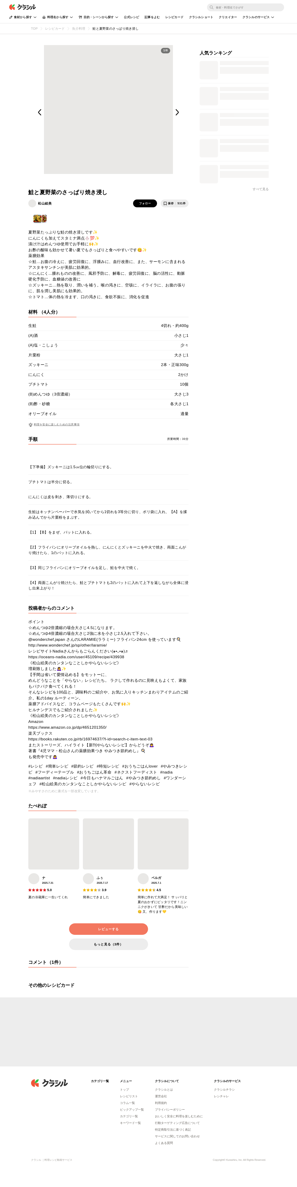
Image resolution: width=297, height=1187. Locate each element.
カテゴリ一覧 (129, 1116)
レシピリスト (129, 1096)
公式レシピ (131, 17)
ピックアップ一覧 (132, 1109)
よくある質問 (164, 1143)
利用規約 (161, 1103)
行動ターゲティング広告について (177, 1123)
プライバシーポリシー (170, 1109)
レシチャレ (221, 1096)
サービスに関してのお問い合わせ (177, 1136)
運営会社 (161, 1096)
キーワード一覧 (130, 1123)
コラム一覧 (127, 1103)
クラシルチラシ (224, 1089)
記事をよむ (152, 17)
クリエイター (228, 17)
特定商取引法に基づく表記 (173, 1129)
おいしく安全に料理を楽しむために (179, 1116)
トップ (124, 1089)
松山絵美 (45, 203)
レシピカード (174, 17)
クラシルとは (164, 1089)
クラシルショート (201, 17)
